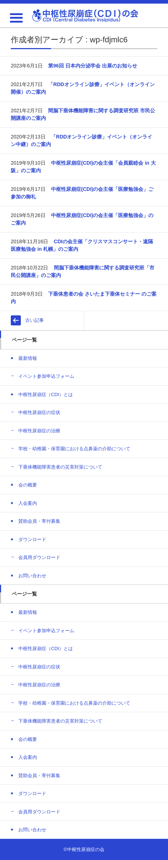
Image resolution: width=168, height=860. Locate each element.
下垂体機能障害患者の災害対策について (60, 467)
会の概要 (27, 485)
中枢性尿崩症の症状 (39, 412)
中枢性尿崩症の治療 (39, 430)
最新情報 (27, 358)
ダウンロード (32, 539)
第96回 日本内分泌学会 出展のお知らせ (92, 66)
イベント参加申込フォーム (46, 376)
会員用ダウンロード (39, 557)
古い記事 (34, 320)
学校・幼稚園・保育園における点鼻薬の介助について (74, 448)
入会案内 (27, 503)
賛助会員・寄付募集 (39, 521)
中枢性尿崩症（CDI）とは (45, 394)
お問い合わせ (32, 575)
